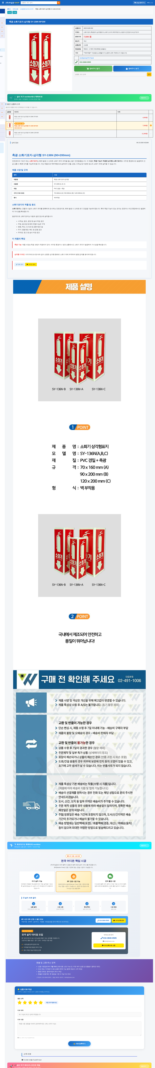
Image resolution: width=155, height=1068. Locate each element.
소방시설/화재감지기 (11, 56)
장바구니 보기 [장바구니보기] (135, 69)
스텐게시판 (8, 63)
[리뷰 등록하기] (89, 966)
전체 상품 (6, 15)
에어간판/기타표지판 (11, 93)
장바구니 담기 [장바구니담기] (101, 69)
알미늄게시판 (9, 76)
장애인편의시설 (11, 28)
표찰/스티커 (11, 105)
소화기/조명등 (9, 36)
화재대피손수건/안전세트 (12, 53)
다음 (33, 12)
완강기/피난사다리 (10, 40)
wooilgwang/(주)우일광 (97, 58)
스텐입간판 (8, 86)
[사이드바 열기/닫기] (3, 3)
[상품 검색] (39, 2)
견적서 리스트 (7, 131)
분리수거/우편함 (11, 101)
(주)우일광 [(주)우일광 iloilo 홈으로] (12, 3)
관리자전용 (6, 135)
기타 (11, 113)
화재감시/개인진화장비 (11, 60)
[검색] (58, 2)
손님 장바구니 (139, 2)
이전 (28, 12)
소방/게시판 (11, 32)
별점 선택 (38, 921)
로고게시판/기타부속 (11, 73)
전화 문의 (38, 259)
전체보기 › (7, 96)
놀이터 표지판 (9, 89)
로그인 (150, 2)
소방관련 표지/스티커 (11, 46)
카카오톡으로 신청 (119, 868)
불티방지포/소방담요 (11, 50)
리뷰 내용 (38, 942)
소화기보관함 (9, 43)
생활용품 (11, 109)
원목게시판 (8, 79)
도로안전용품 (11, 20)
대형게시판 (8, 83)
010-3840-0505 (8, 123)
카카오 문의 (50, 259)
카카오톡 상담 (7, 127)
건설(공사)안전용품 (11, 24)
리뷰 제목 (38, 932)
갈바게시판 (8, 66)
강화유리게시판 (9, 70)
